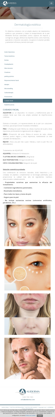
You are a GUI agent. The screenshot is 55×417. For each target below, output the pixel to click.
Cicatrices (7, 72)
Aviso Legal (5, 407)
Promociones (8, 96)
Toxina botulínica (9, 56)
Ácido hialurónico (9, 52)
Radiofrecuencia (9, 105)
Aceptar (40, 415)
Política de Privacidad (17, 407)
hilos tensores (8, 68)
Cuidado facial (8, 100)
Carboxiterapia (8, 92)
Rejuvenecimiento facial (11, 80)
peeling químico (9, 76)
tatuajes (6, 84)
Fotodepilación (8, 64)
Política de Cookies (31, 407)
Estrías (6, 60)
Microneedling (8, 88)
